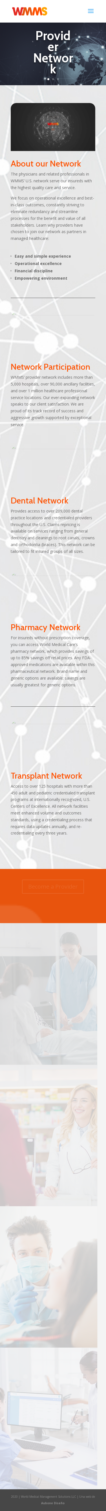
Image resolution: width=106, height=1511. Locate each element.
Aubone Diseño (53, 1503)
